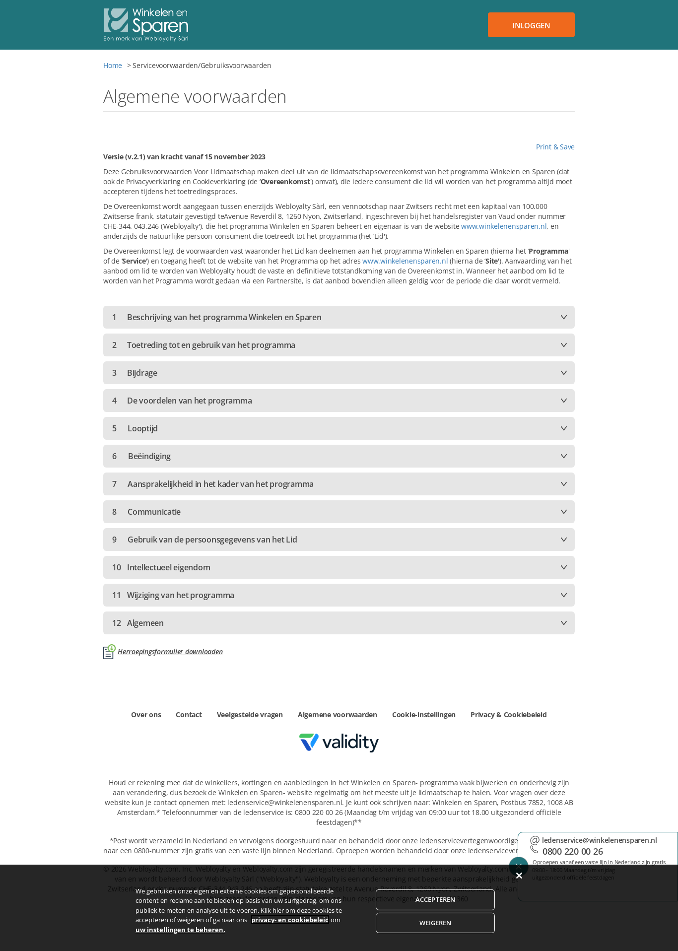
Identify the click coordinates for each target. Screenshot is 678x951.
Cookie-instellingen (424, 714)
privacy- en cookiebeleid (290, 933)
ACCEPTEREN (435, 912)
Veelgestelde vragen (250, 714)
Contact (189, 714)
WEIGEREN (435, 935)
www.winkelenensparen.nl (503, 226)
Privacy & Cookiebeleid (509, 714)
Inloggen (531, 25)
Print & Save (555, 146)
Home (112, 65)
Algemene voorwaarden (337, 714)
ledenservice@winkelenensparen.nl (599, 840)
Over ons (146, 714)
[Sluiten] (519, 888)
